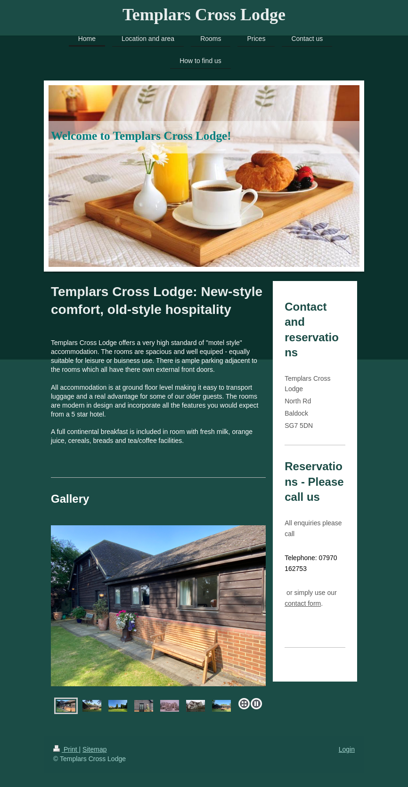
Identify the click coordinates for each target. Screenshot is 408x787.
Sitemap (94, 749)
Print (66, 749)
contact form (303, 603)
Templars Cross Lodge (204, 14)
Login (347, 749)
